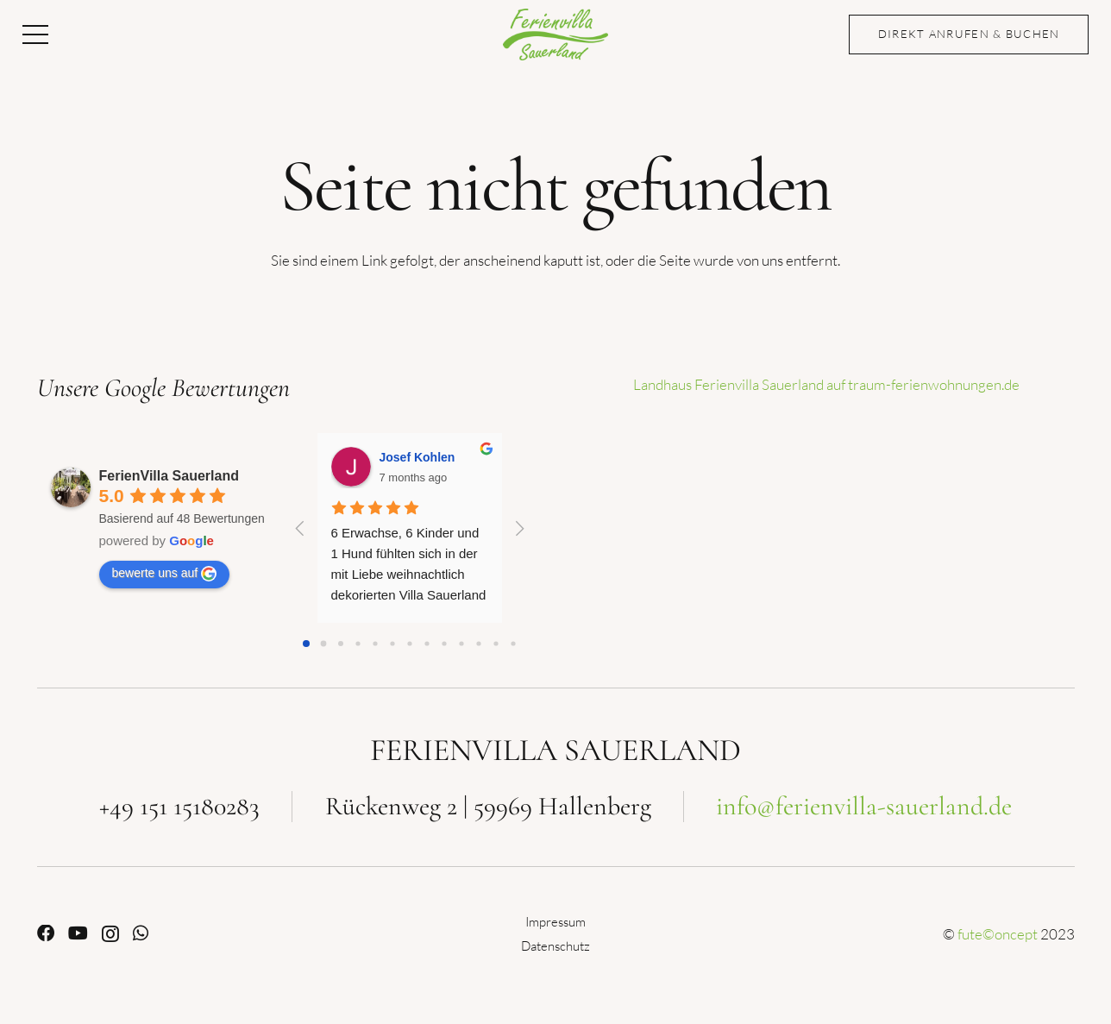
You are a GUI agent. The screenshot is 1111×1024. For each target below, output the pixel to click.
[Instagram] (110, 934)
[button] (35, 34)
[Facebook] (45, 933)
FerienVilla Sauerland (169, 475)
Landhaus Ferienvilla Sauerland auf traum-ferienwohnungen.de (826, 384)
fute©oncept (997, 934)
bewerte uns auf (164, 573)
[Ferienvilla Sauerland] (555, 34)
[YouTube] (78, 933)
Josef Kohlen (417, 457)
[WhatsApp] (140, 933)
